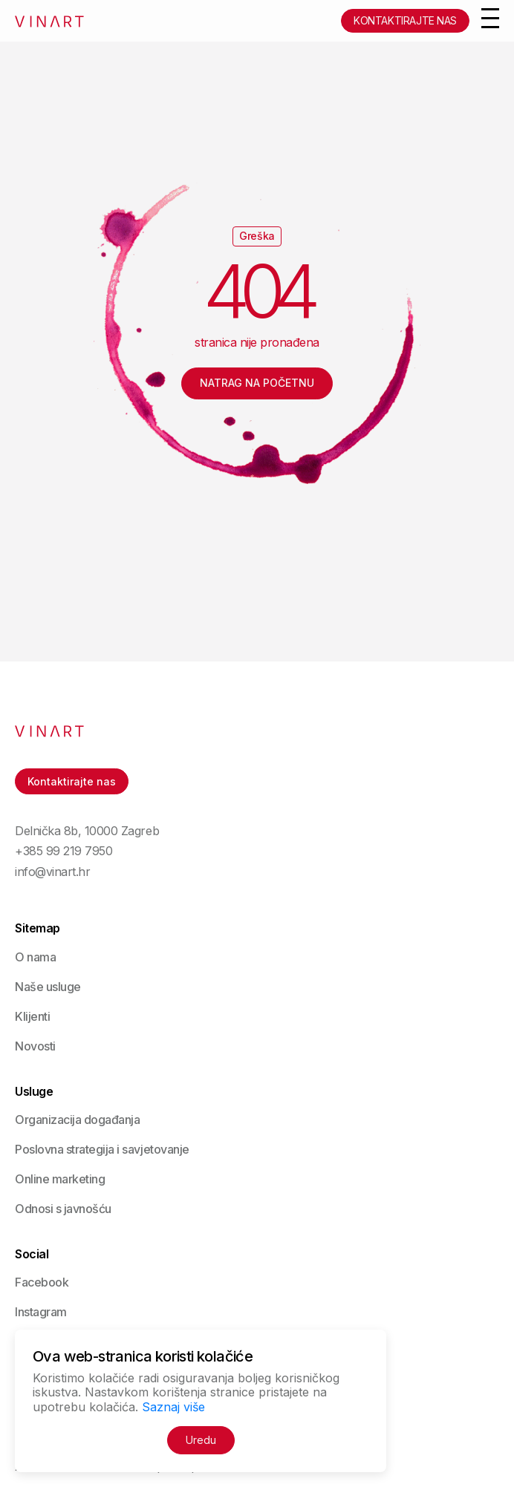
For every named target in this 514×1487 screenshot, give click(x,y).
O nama (35, 957)
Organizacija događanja (77, 1119)
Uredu (201, 1440)
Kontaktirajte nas (405, 20)
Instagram (41, 1311)
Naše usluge (48, 986)
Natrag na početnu (257, 382)
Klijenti (32, 1016)
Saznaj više (173, 1406)
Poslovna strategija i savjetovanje (102, 1149)
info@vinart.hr (52, 872)
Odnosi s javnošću (63, 1208)
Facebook (41, 1282)
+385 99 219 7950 (63, 851)
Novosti (35, 1046)
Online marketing (60, 1178)
